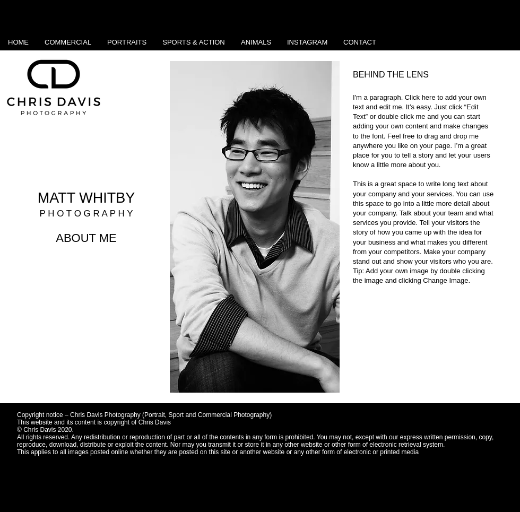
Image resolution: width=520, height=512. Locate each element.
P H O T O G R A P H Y (86, 214)
